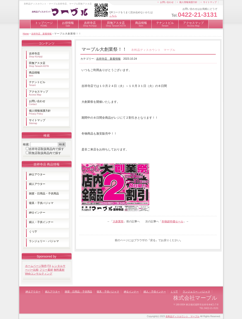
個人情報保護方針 (188, 2)
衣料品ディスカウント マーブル (182, 316)
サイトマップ (210, 2)
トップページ (44, 24)
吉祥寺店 (90, 24)
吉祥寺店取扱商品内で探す (46, 149)
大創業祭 (118, 221)
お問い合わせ (167, 2)
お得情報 (68, 24)
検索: (26, 144)
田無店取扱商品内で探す (45, 153)
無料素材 (59, 269)
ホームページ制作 (36, 265)
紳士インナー (37, 212)
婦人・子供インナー (41, 222)
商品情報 (141, 24)
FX (49, 265)
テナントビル (165, 24)
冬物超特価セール (172, 221)
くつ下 (33, 231)
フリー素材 (46, 269)
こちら (113, 15)
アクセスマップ (193, 24)
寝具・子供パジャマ (41, 203)
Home (26, 33)
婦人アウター (37, 184)
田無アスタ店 (116, 24)
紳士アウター (37, 174)
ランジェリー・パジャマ (44, 241)
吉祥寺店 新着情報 (41, 33)
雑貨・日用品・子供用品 (44, 193)
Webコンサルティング (38, 273)
